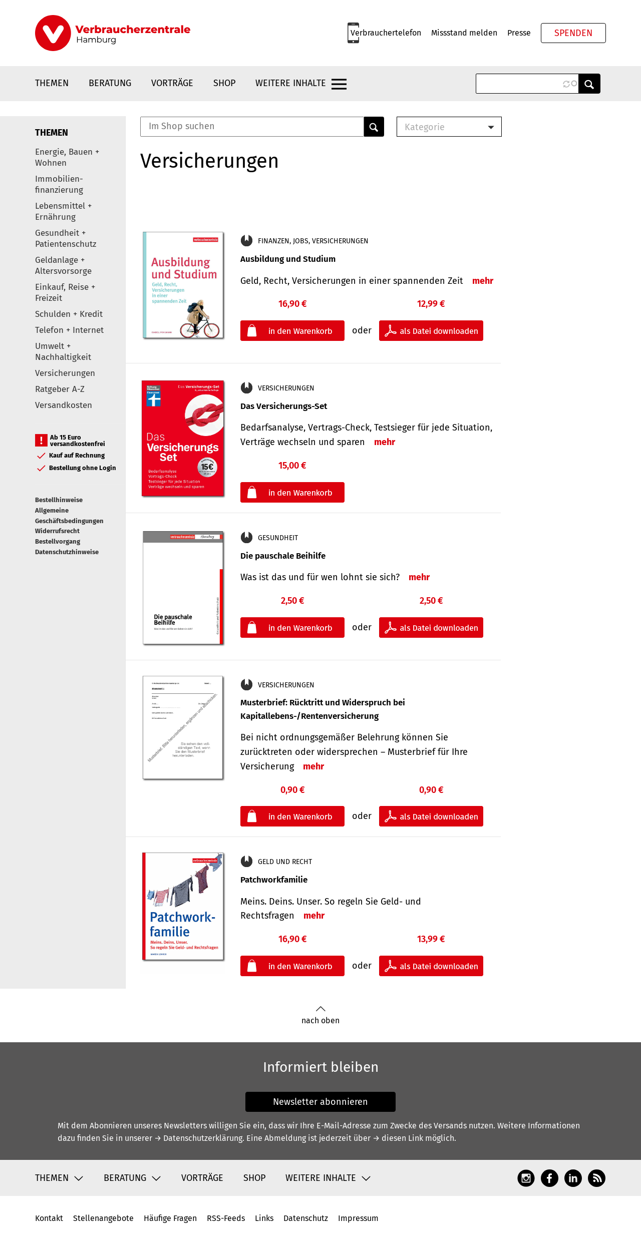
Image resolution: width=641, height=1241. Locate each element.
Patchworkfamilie (273, 880)
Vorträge (172, 83)
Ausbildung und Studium (288, 259)
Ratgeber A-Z (60, 389)
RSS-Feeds (226, 1218)
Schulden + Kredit (69, 314)
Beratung (110, 83)
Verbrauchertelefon (386, 33)
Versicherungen (65, 373)
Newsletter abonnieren (320, 1101)
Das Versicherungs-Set (283, 406)
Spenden (573, 33)
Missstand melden (464, 33)
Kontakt (49, 1218)
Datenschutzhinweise (67, 552)
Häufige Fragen (170, 1218)
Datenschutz (305, 1218)
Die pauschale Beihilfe (283, 556)
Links (264, 1218)
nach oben (320, 1015)
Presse (519, 33)
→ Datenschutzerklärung (198, 1138)
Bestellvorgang (57, 541)
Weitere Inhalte (290, 83)
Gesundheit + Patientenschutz (65, 238)
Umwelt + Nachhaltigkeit (63, 351)
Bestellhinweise (59, 500)
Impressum (358, 1218)
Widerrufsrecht (57, 531)
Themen (52, 83)
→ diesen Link (398, 1138)
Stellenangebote (103, 1218)
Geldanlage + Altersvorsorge (63, 265)
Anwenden (589, 84)
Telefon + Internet (69, 330)
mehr (482, 280)
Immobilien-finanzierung (59, 184)
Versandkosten (63, 405)
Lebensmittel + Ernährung (63, 211)
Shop (224, 83)
